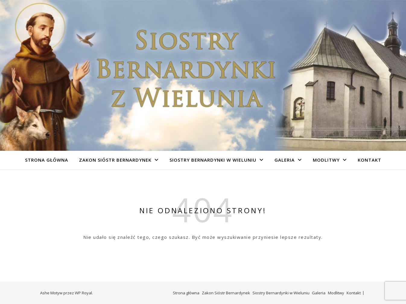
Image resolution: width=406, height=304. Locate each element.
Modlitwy (326, 160)
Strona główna (46, 160)
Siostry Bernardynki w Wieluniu (213, 160)
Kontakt (369, 160)
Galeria (284, 160)
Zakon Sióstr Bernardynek (115, 160)
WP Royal (83, 293)
